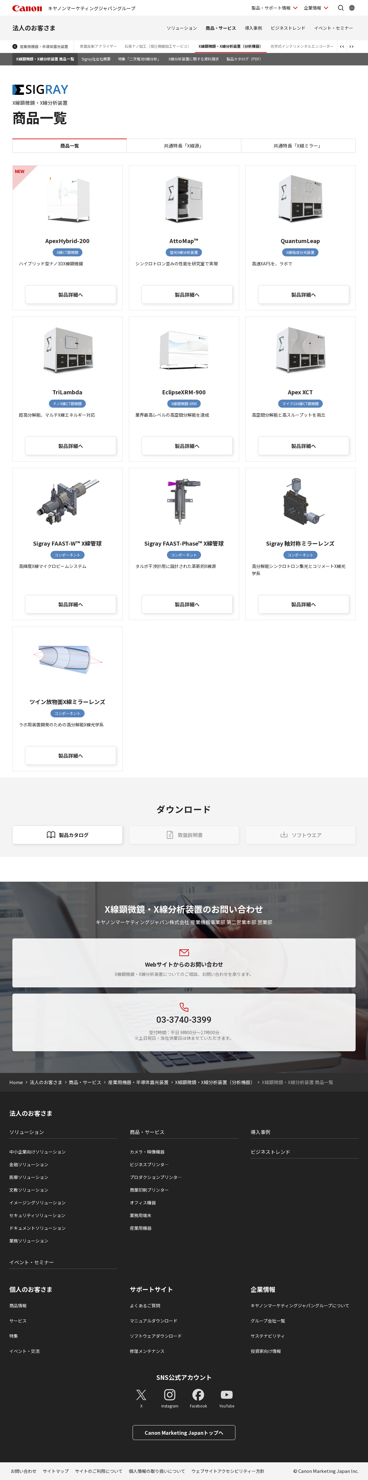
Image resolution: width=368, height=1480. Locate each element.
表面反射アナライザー (98, 46)
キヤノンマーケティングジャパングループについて (300, 1305)
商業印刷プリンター (149, 1190)
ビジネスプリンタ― (149, 1164)
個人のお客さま (31, 1289)
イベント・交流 (24, 1351)
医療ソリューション (28, 1177)
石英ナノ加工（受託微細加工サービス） (158, 46)
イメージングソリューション (37, 1202)
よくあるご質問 (145, 1305)
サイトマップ (56, 1471)
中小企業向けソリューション (37, 1152)
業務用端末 (140, 1215)
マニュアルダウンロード (153, 1321)
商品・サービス (221, 28)
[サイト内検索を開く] (340, 7)
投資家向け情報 (266, 1351)
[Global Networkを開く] (352, 7)
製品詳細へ (70, 294)
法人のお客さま (34, 27)
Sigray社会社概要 (96, 58)
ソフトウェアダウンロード (156, 1336)
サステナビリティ (268, 1336)
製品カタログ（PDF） (244, 58)
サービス (18, 1321)
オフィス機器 (143, 1202)
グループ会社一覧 (268, 1321)
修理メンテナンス (147, 1351)
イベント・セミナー (333, 28)
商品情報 (18, 1305)
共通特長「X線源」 (184, 145)
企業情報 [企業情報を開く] (312, 8)
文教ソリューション (28, 1190)
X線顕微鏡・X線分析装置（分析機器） (231, 46)
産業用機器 (140, 1228)
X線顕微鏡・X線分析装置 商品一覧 (45, 58)
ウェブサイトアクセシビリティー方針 (228, 1471)
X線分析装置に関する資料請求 (194, 58)
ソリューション (182, 28)
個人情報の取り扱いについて (157, 1471)
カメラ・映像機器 (147, 1152)
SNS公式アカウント (184, 1377)
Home (16, 1082)
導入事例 (253, 28)
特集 (13, 1336)
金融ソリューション (28, 1164)
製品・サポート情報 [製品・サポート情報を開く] (271, 8)
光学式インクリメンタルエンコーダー (302, 46)
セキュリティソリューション (37, 1215)
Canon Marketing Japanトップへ (184, 1432)
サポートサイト (151, 1289)
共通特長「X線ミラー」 (298, 145)
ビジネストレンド (288, 28)
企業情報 (263, 1289)
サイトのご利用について (99, 1471)
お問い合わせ (24, 1471)
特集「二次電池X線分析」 (139, 58)
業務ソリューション (28, 1241)
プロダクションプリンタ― (156, 1177)
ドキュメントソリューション (37, 1228)
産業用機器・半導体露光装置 (44, 46)
